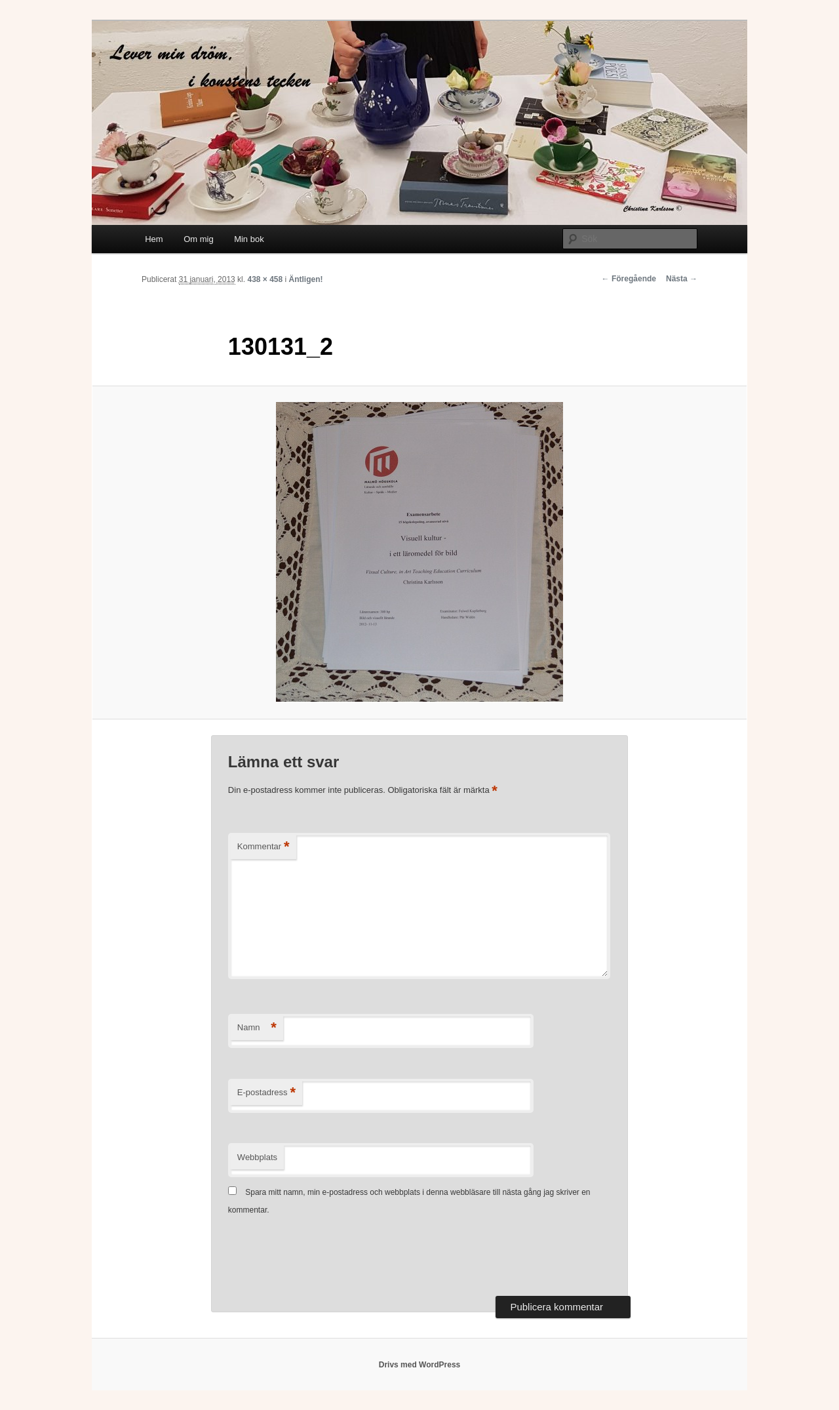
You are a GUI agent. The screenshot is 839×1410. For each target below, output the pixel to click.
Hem (154, 239)
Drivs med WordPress (420, 1364)
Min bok (249, 239)
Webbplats (257, 1157)
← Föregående (629, 278)
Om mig (199, 239)
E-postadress (266, 1092)
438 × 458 (265, 279)
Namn (257, 1027)
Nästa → (681, 278)
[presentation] (327, 1257)
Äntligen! (306, 279)
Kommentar (263, 846)
